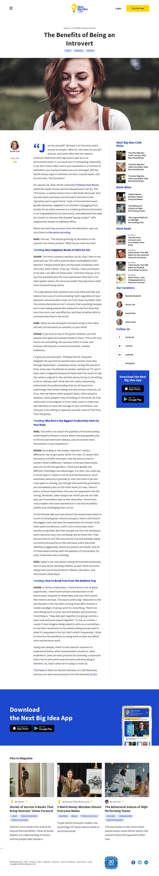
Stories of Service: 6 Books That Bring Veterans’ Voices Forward (31, 809)
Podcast (32, 862)
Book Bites (63, 816)
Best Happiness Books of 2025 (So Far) (67, 249)
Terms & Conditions (68, 862)
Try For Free (138, 8)
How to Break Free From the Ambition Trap (70, 580)
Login (118, 8)
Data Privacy (81, 862)
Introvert (90, 50)
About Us (55, 862)
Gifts (25, 862)
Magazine (67, 28)
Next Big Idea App (16, 862)
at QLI (93, 674)
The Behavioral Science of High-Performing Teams (126, 809)
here (41, 670)
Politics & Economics (19, 820)
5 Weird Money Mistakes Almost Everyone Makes (79, 809)
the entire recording (59, 232)
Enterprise (46, 862)
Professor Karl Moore (87, 184)
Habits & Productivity (29, 816)
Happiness (78, 50)
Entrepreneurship (125, 816)
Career (68, 50)
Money (74, 816)
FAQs (39, 862)
